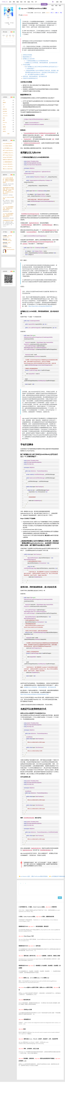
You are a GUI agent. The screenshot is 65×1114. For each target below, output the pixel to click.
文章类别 (5, 97)
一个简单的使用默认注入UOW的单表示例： (37, 60)
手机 (32, 1)
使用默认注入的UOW (28, 58)
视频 (17, 1)
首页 (10, 1)
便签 (61, 1)
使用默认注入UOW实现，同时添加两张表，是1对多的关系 (41, 62)
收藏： (56, 12)
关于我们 (5, 232)
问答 (25, 1)
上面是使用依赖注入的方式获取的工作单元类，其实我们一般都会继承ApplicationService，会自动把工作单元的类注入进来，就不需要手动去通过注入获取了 (41, 72)
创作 (60, 5)
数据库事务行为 (27, 57)
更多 (8, 133)
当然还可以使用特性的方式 (30, 78)
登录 (52, 9)
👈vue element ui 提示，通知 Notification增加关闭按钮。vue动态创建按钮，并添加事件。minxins (34, 876)
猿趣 (29, 1)
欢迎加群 (5, 271)
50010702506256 (10, 249)
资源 (21, 1)
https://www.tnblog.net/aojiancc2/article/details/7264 (34, 694)
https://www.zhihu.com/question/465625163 (40, 306)
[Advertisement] (8, 70)
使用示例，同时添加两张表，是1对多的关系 (35, 76)
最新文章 (5, 140)
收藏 (57, 1)
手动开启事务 (26, 64)
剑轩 (8, 17)
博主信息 (5, 31)
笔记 (52, 5)
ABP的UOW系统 (27, 55)
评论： (52, 12)
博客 (14, 1)
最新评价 (5, 174)
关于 (36, 1)
